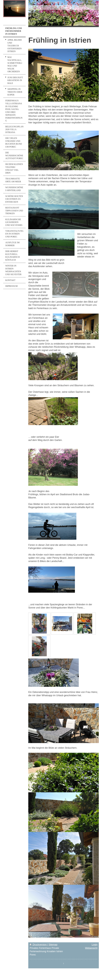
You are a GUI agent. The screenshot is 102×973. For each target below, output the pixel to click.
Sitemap (53, 944)
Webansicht (91, 948)
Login (94, 944)
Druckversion (38, 944)
